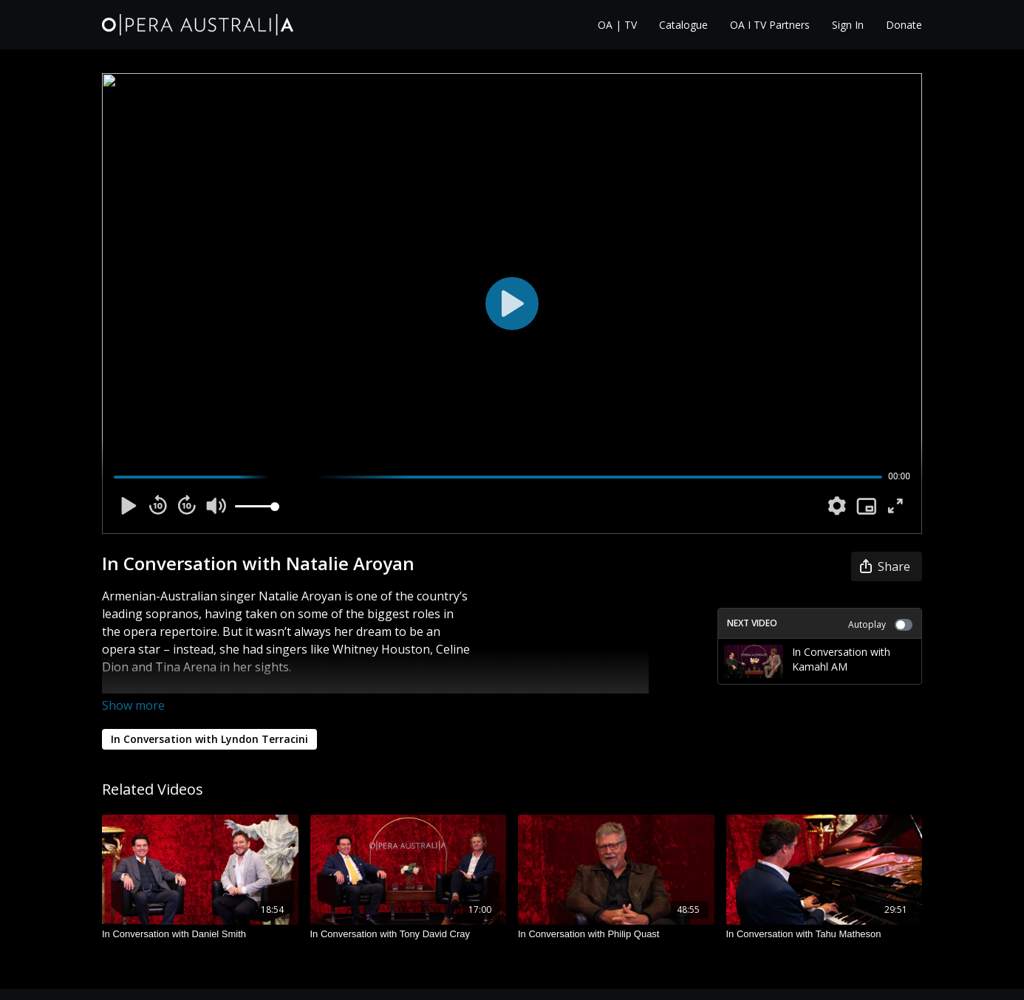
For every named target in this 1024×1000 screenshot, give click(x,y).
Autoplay (880, 624)
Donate (904, 25)
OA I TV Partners (770, 25)
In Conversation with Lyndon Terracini (209, 739)
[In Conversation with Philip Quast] (616, 934)
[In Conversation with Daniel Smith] (200, 934)
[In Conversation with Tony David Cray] (408, 934)
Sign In (848, 25)
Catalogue (683, 25)
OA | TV (617, 25)
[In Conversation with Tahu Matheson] (824, 934)
